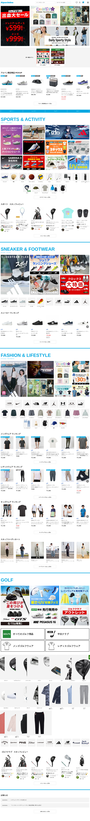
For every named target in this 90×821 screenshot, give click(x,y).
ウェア (55, 111)
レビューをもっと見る (45, 235)
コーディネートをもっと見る (45, 566)
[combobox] (45, 2)
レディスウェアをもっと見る (45, 497)
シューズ (33, 111)
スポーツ (11, 111)
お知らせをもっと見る (45, 811)
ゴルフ (77, 111)
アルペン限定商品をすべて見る (45, 103)
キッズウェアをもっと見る (45, 532)
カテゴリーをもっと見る (45, 197)
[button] (88, 87)
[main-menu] (88, 2)
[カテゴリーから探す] (63, 2)
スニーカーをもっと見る (45, 341)
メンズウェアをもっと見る (45, 462)
